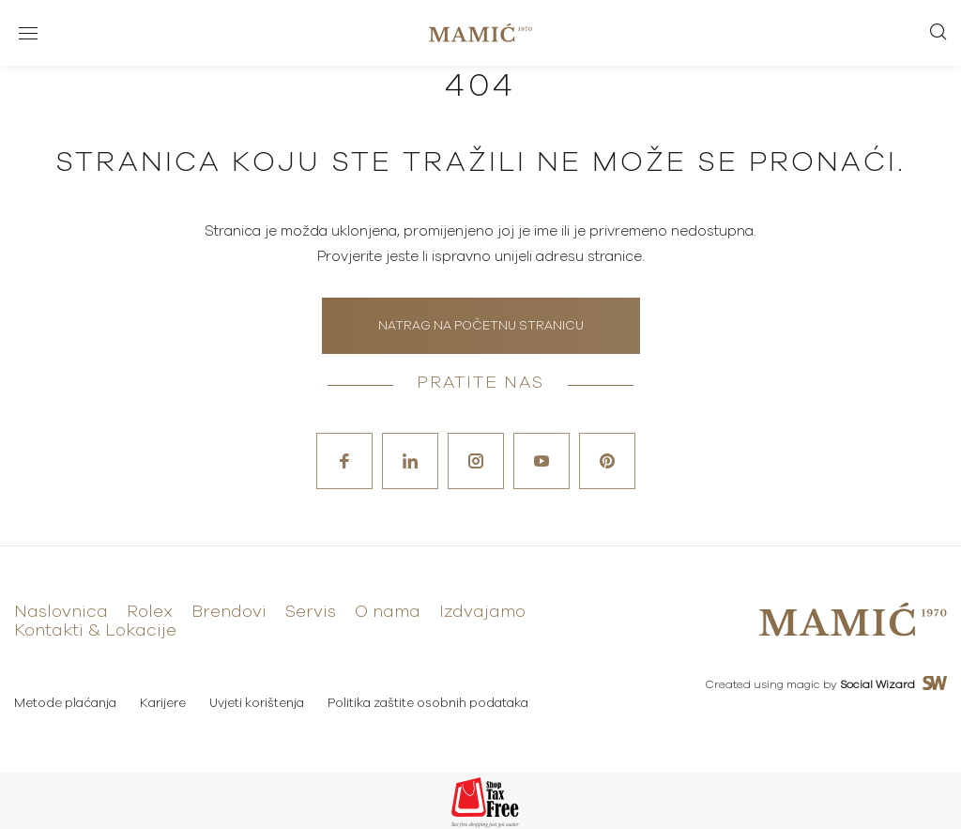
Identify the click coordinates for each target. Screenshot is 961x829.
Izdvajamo (482, 612)
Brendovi (229, 612)
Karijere (163, 704)
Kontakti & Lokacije (95, 630)
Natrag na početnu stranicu (481, 326)
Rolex (150, 612)
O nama (387, 612)
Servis (310, 612)
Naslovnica (61, 612)
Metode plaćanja (65, 704)
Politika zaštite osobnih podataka (428, 704)
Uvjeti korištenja (256, 704)
